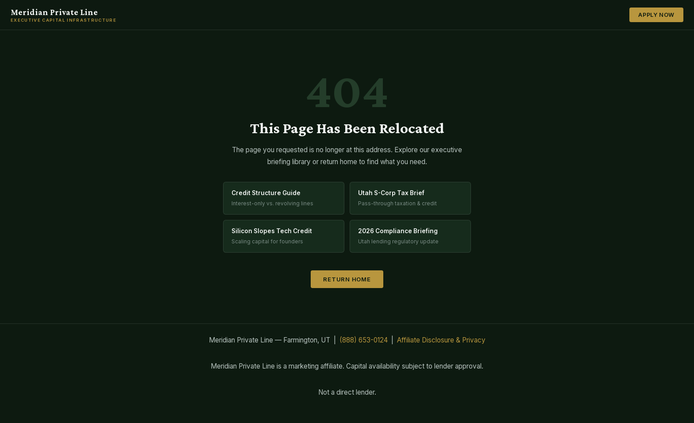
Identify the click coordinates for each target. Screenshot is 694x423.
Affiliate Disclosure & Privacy (441, 340)
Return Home (347, 279)
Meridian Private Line (63, 15)
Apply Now (656, 15)
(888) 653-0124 (363, 340)
